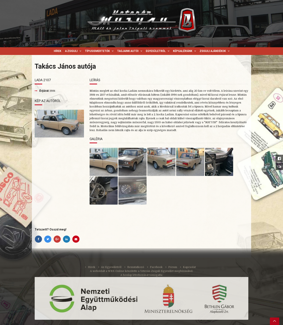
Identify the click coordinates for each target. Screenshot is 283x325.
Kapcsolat (189, 267)
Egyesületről (156, 51)
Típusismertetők (97, 51)
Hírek (57, 51)
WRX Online (116, 270)
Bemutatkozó (135, 267)
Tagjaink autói (128, 51)
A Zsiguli (71, 51)
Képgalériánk (182, 51)
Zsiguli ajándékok (213, 51)
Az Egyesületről (111, 267)
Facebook (156, 267)
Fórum (172, 267)
